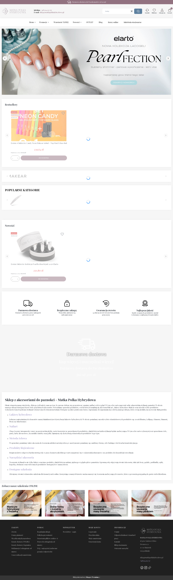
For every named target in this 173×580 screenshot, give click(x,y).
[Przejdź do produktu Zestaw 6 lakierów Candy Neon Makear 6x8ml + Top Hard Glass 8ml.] (38, 125)
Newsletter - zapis (69, 532)
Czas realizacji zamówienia (21, 555)
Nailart (13, 426)
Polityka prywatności (44, 535)
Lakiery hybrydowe (20, 414)
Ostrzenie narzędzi (121, 548)
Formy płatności (17, 535)
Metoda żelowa (18, 438)
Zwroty (14, 532)
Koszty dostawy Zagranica (21, 545)
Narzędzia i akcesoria (21, 457)
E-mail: (49, 12)
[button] (138, 11)
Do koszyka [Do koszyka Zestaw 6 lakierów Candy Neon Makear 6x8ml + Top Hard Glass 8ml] (44, 158)
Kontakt (117, 542)
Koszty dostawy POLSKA (20, 542)
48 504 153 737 (145, 561)
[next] (168, 58)
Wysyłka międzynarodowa (21, 538)
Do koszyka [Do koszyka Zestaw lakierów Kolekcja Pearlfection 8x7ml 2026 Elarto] (43, 279)
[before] (5, 58)
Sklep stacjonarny (120, 545)
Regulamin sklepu (43, 532)
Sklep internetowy (86, 577)
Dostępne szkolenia (20, 469)
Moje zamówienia (95, 538)
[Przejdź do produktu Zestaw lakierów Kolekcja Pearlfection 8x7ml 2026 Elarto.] (38, 246)
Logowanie (93, 532)
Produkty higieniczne (21, 448)
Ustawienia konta (95, 542)
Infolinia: (43, 10)
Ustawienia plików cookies (46, 538)
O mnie (116, 532)
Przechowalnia (94, 535)
